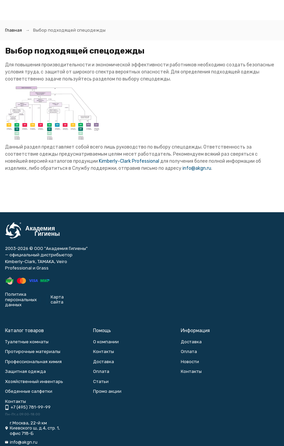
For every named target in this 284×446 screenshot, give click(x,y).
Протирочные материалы (32, 351)
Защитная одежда (25, 371)
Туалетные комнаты (27, 341)
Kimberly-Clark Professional (129, 161)
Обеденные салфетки (28, 391)
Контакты (103, 351)
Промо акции (107, 391)
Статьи (101, 381)
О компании (106, 341)
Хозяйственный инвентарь (34, 381)
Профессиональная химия (33, 361)
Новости (190, 361)
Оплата (101, 371)
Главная (13, 30)
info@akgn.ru (196, 168)
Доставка (103, 361)
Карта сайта (57, 299)
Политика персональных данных (21, 299)
